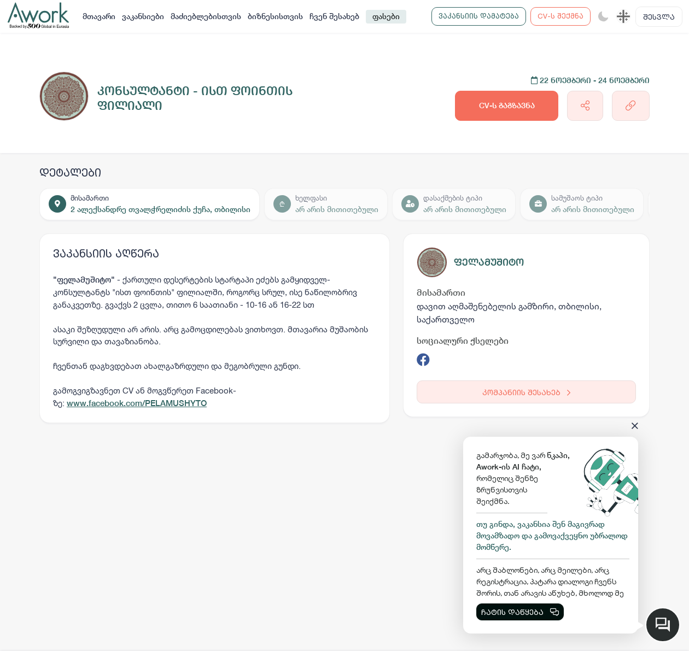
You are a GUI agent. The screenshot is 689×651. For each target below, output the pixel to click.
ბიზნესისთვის (275, 16)
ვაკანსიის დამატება (479, 15)
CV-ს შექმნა (560, 15)
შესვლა (659, 16)
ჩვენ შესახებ (334, 16)
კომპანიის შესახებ (526, 392)
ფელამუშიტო (489, 262)
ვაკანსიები (143, 16)
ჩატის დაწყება (520, 612)
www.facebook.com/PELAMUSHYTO (137, 403)
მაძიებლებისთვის (206, 16)
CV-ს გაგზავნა (507, 105)
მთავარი (99, 16)
